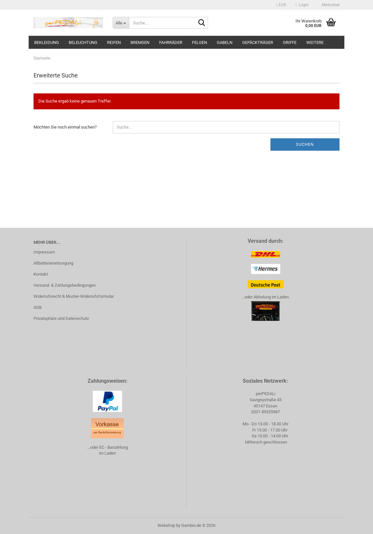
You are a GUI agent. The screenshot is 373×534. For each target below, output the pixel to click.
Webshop (166, 525)
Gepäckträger (257, 42)
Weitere (315, 42)
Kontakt (41, 274)
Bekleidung (46, 42)
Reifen (114, 42)
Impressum (44, 252)
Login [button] (302, 5)
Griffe (290, 42)
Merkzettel (328, 5)
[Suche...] (121, 23)
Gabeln (224, 42)
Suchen (305, 144)
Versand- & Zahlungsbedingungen (65, 285)
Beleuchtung (83, 42)
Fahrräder (170, 42)
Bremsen (140, 42)
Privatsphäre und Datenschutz (61, 318)
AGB (38, 307)
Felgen (199, 42)
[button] (280, 5)
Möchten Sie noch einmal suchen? (65, 127)
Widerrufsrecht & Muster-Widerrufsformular (74, 296)
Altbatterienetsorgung (53, 263)
